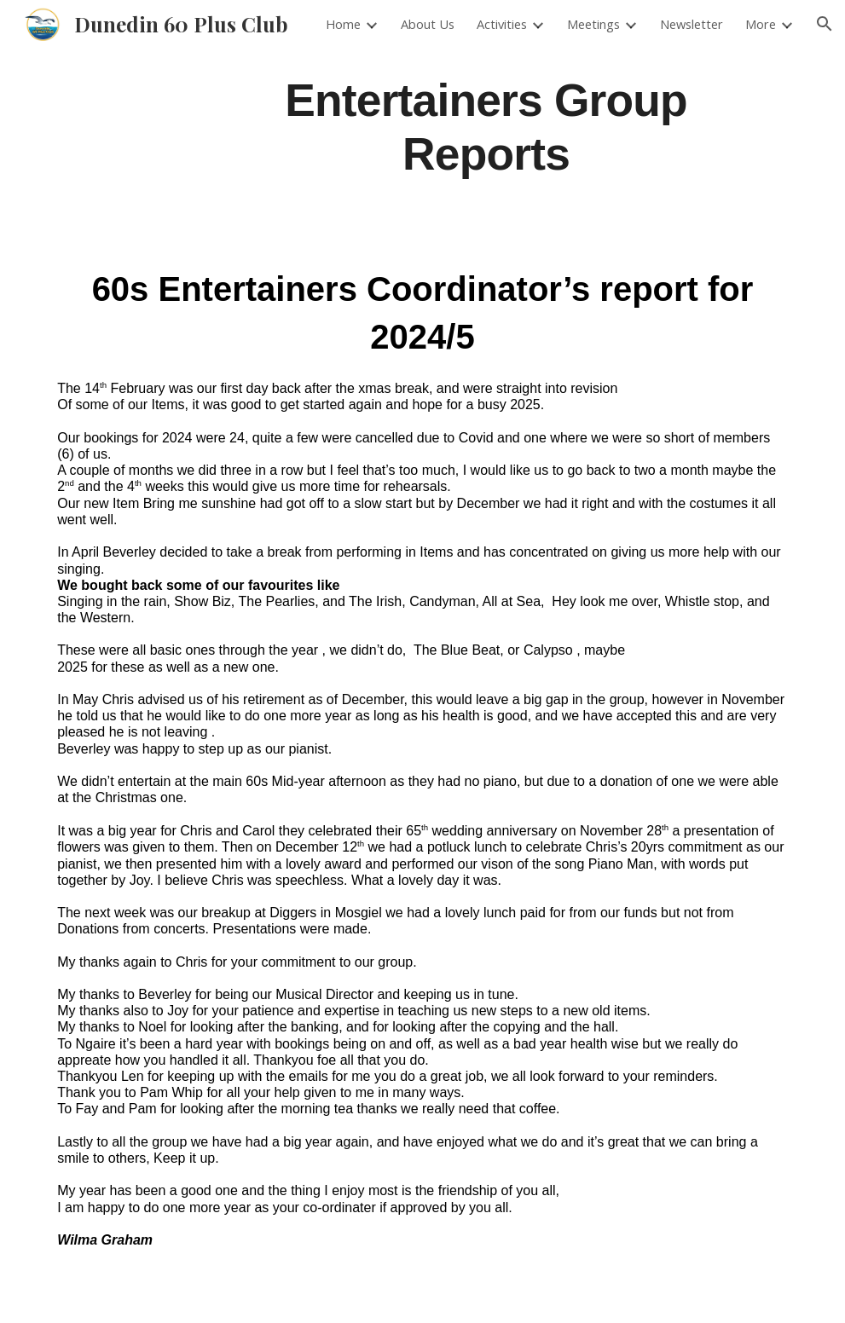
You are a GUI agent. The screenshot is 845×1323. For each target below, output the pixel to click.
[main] (485, 125)
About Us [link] (427, 23)
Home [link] (343, 23)
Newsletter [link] (691, 23)
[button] (824, 23)
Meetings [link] (593, 23)
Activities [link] (502, 23)
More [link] (760, 23)
